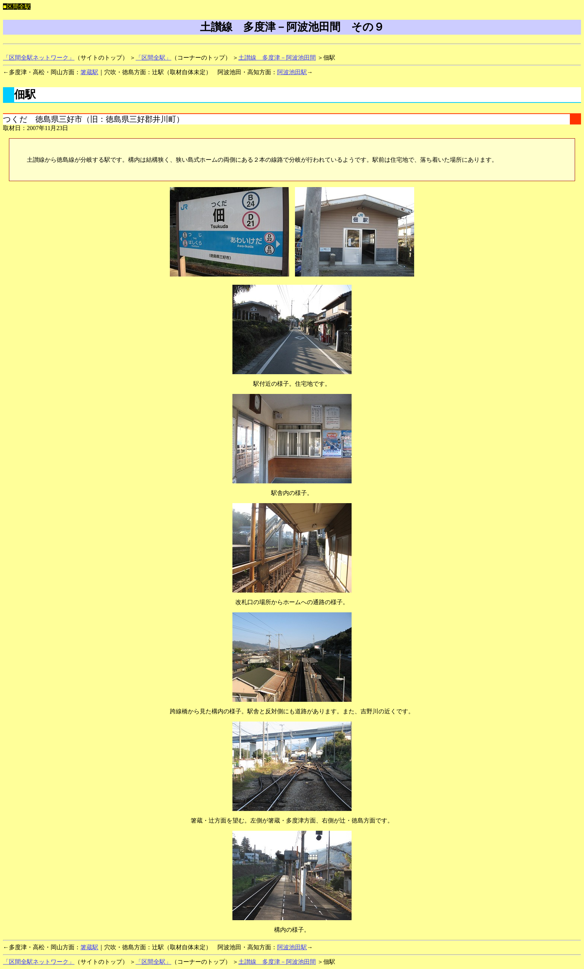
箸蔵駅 (89, 72)
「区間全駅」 (153, 57)
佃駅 (25, 94)
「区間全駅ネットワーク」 (38, 57)
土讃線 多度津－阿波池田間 (277, 57)
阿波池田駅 (292, 72)
